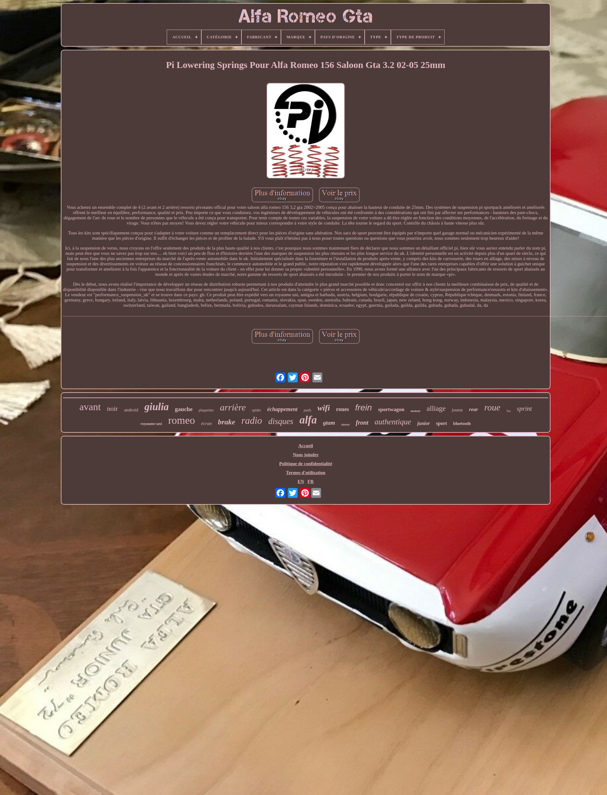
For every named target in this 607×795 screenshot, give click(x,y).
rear (473, 409)
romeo (181, 420)
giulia (156, 406)
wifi (323, 407)
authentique (393, 422)
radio (251, 420)
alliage (436, 408)
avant (90, 406)
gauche (184, 409)
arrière (233, 407)
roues (342, 409)
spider (256, 410)
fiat (508, 411)
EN (301, 481)
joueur (457, 410)
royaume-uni (151, 423)
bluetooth (462, 423)
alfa (308, 420)
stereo (345, 424)
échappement (282, 409)
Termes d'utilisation (305, 472)
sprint (524, 408)
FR (311, 481)
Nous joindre (306, 454)
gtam (329, 422)
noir (112, 408)
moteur (416, 411)
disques (280, 421)
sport (441, 423)
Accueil (305, 445)
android (131, 409)
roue (492, 407)
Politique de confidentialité (305, 463)
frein (363, 407)
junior (423, 423)
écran (206, 423)
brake (226, 422)
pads (307, 410)
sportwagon (391, 409)
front (362, 422)
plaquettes (206, 410)
